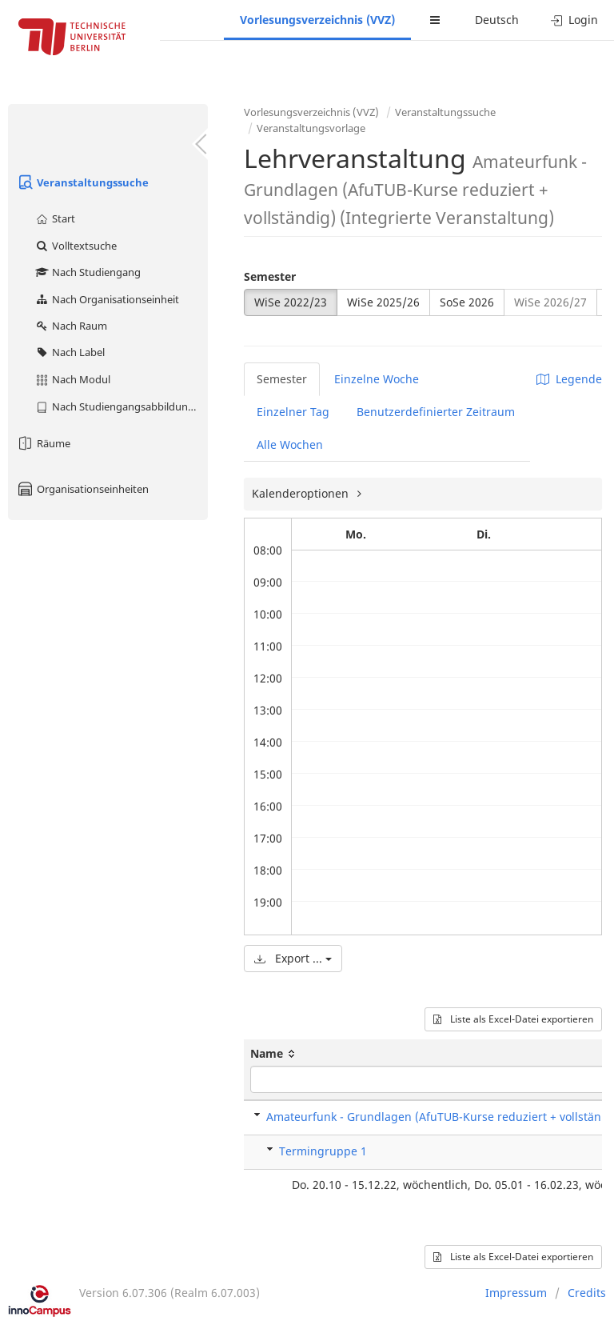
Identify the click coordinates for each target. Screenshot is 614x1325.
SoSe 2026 (467, 302)
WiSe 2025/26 (383, 302)
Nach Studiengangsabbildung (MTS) (121, 406)
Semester (270, 276)
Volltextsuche (75, 245)
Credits (587, 1292)
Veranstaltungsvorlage (311, 128)
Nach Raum (70, 325)
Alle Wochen (290, 444)
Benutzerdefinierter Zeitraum (436, 411)
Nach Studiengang (87, 272)
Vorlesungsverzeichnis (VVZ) (317, 19)
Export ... (293, 958)
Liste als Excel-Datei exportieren (513, 1019)
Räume (43, 443)
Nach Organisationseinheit (106, 299)
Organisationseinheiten (82, 489)
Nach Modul (72, 379)
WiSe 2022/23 (290, 302)
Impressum (516, 1292)
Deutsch (497, 19)
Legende (569, 378)
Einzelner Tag (293, 411)
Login (574, 19)
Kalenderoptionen (302, 493)
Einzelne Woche (376, 378)
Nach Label (69, 352)
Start (54, 218)
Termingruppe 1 (323, 1151)
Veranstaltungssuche (82, 182)
